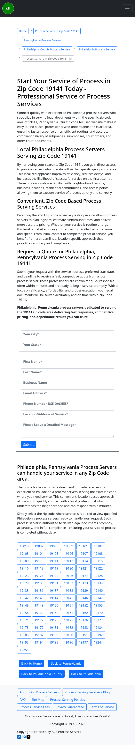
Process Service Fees (35, 707)
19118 (39, 568)
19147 (98, 598)
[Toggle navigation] (127, 8)
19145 (68, 598)
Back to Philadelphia (86, 674)
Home (23, 31)
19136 (39, 590)
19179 (39, 627)
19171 (24, 620)
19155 (39, 613)
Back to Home (31, 663)
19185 (24, 635)
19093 (53, 546)
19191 (83, 635)
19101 (83, 546)
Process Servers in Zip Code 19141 (57, 31)
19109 (24, 561)
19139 (83, 590)
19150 (53, 605)
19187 (39, 635)
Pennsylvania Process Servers (42, 40)
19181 (53, 627)
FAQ (23, 699)
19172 (39, 620)
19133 (83, 583)
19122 (98, 568)
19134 (98, 583)
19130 (39, 583)
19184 (98, 627)
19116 (24, 568)
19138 (68, 590)
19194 (39, 642)
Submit (28, 444)
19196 (68, 642)
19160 (53, 613)
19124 (39, 576)
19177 (98, 620)
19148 (24, 605)
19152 (83, 605)
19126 (68, 576)
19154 (24, 613)
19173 (53, 620)
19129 (24, 583)
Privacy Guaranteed (70, 707)
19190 (68, 635)
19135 (24, 590)
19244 (98, 642)
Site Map (38, 699)
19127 (83, 576)
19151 (68, 605)
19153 (98, 605)
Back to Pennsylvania (66, 663)
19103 (24, 553)
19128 (98, 576)
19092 (39, 546)
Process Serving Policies (67, 699)
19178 (24, 627)
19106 (68, 553)
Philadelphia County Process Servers (47, 49)
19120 (68, 568)
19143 (39, 598)
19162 (83, 613)
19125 (53, 576)
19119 (53, 568)
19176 (83, 620)
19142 (24, 598)
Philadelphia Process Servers (97, 49)
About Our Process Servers (39, 692)
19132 (68, 583)
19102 (98, 546)
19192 (98, 635)
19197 (83, 642)
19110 (39, 561)
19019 (24, 546)
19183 (83, 627)
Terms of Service (102, 707)
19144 (53, 598)
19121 (83, 568)
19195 (53, 642)
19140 (98, 590)
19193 (24, 642)
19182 (68, 627)
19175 (68, 620)
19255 (24, 650)
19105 (53, 553)
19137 (53, 590)
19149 (39, 605)
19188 (53, 635)
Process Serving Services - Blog (87, 692)
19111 (53, 561)
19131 (53, 583)
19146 (83, 598)
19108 (98, 553)
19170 (98, 613)
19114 (83, 561)
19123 (24, 576)
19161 (68, 613)
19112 (68, 561)
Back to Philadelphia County (41, 674)
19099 (68, 546)
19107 (83, 553)
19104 (39, 553)
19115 (98, 561)
